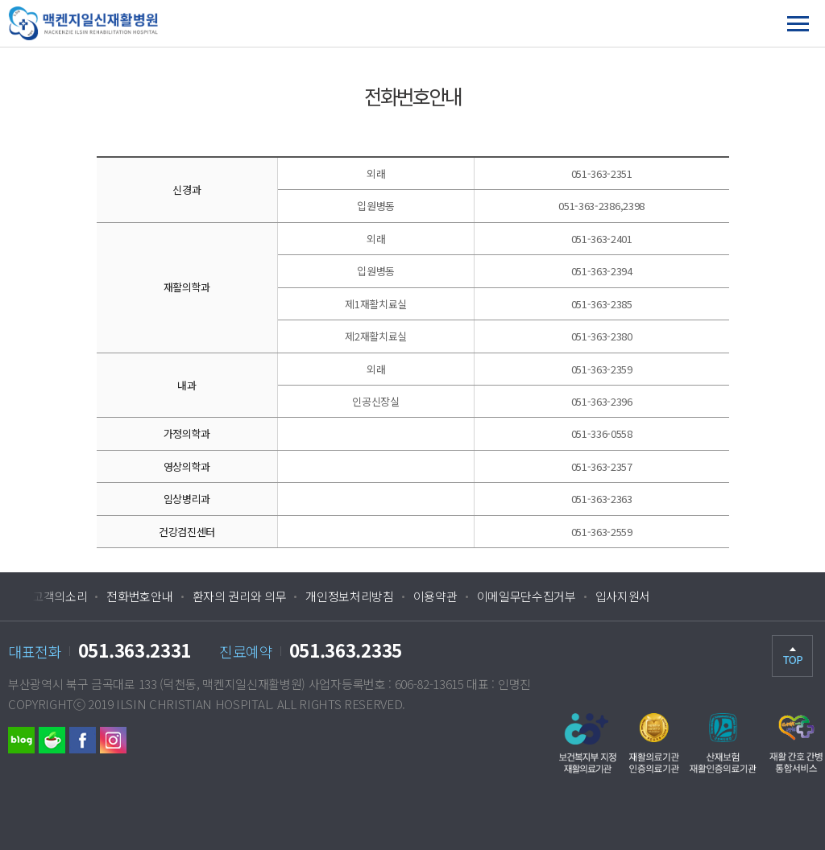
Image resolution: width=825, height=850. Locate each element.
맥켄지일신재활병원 (123, 23)
